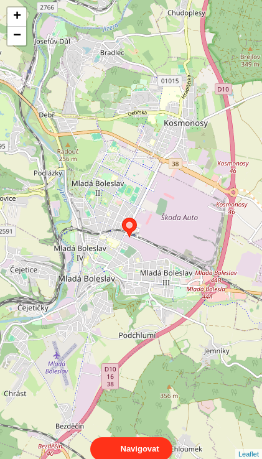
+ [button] (17, 16)
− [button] (17, 36)
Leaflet (248, 443)
